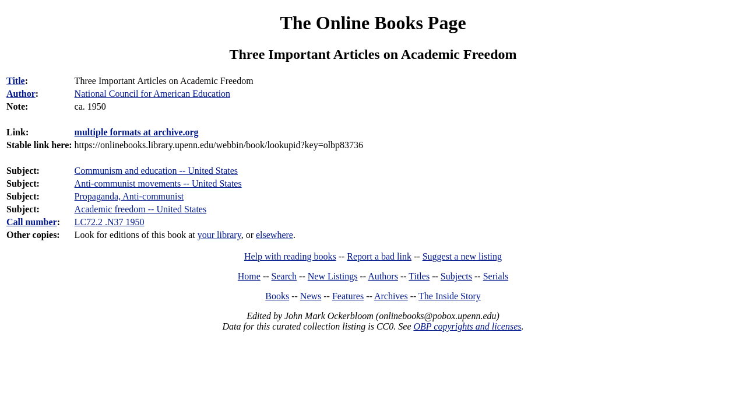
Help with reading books (290, 256)
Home (249, 276)
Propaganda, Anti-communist (129, 196)
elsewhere (274, 235)
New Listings (333, 276)
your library (219, 235)
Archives (391, 296)
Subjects (456, 276)
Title (15, 81)
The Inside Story (449, 296)
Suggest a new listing (462, 256)
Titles (419, 276)
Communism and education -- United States (156, 171)
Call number (31, 222)
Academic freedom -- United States (141, 209)
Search (284, 276)
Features (348, 296)
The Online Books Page (373, 22)
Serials (496, 276)
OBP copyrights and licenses (467, 326)
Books (277, 296)
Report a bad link (379, 256)
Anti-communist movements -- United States (158, 183)
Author (21, 94)
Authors (383, 276)
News (310, 296)
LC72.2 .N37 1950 (110, 222)
